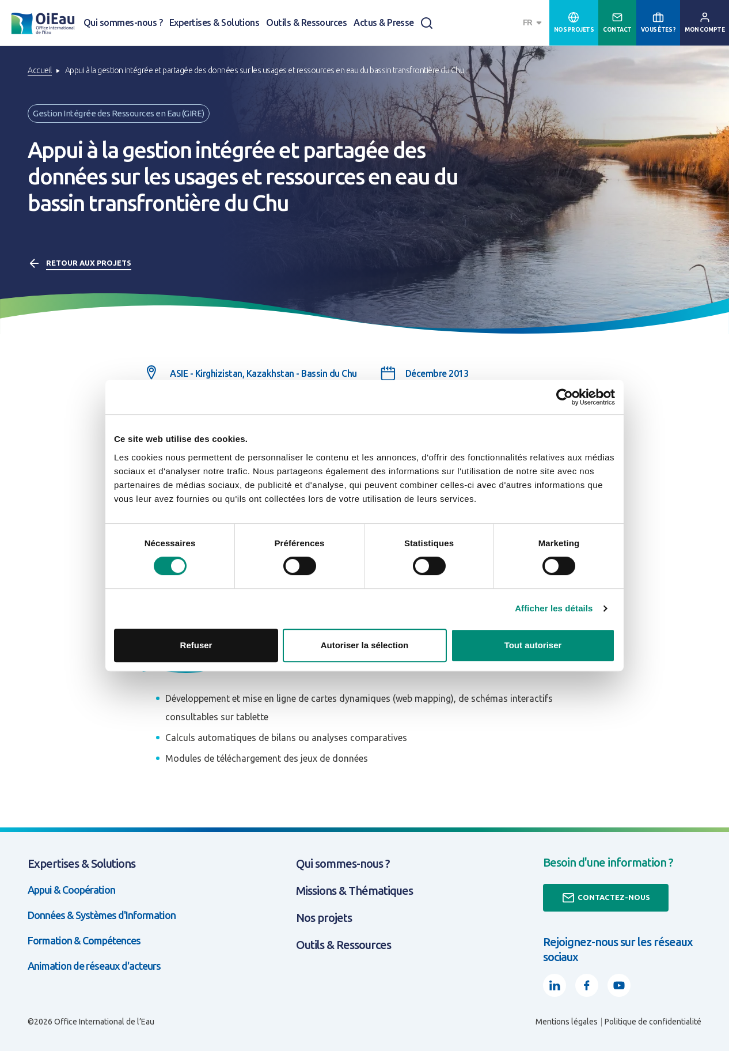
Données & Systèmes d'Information (102, 915)
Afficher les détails (554, 608)
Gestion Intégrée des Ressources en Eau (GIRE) (118, 113)
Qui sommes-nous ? (122, 22)
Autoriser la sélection (365, 645)
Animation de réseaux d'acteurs (94, 965)
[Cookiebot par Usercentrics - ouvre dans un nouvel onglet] (564, 397)
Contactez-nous (605, 898)
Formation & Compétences (84, 940)
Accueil (40, 70)
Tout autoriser (533, 645)
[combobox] (534, 22)
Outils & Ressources (306, 22)
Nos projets (324, 917)
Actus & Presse (384, 22)
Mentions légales (567, 1021)
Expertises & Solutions (214, 22)
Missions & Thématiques (354, 890)
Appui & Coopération (71, 889)
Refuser (196, 645)
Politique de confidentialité (653, 1021)
